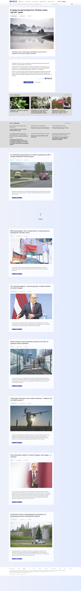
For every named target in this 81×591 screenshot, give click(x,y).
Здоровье (46, 552)
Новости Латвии (35, 1)
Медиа (60, 552)
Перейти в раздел (67, 94)
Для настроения (53, 552)
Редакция (53, 4)
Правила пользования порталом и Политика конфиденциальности (20, 556)
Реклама (56, 4)
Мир (24, 552)
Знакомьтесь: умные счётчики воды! (40, 116)
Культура (39, 552)
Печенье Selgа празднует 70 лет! (60, 116)
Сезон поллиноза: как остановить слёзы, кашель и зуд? (18, 117)
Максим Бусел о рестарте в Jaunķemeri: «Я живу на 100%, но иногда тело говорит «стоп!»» (60, 100)
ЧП (29, 552)
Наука (65, 552)
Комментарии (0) (28, 82)
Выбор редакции (43, 1)
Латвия (19, 552)
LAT (10, 4)
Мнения (70, 552)
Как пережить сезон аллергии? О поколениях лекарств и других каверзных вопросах (60, 125)
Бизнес (34, 552)
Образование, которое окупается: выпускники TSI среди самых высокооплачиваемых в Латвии (39, 100)
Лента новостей (28, 1)
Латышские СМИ (51, 1)
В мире (21, 1)
